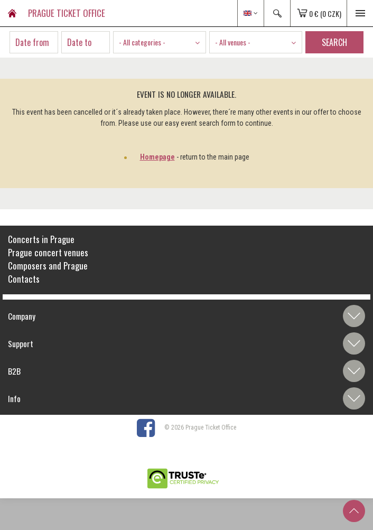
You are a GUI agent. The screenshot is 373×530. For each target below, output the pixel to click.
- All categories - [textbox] (142, 42)
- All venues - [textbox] (232, 42)
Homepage (157, 157)
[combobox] (159, 42)
